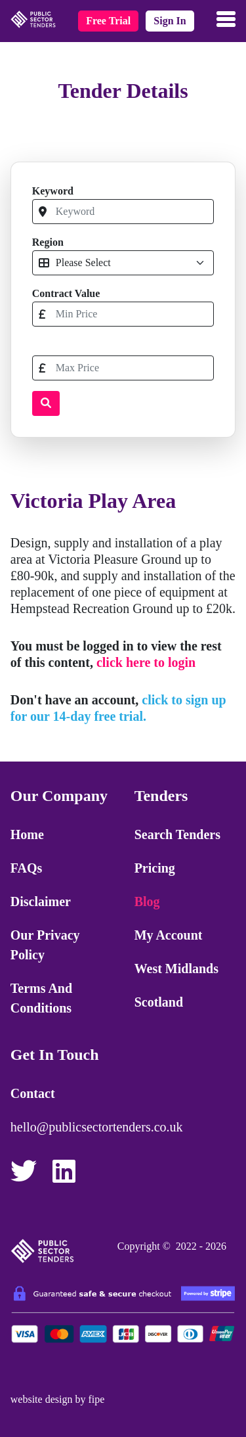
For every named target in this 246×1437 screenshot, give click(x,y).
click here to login (145, 662)
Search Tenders (177, 834)
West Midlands (176, 968)
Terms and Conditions (41, 998)
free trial (108, 20)
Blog (147, 901)
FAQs (26, 868)
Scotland (158, 1002)
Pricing (154, 868)
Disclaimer (40, 901)
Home (27, 834)
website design (41, 1399)
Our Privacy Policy (45, 945)
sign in (170, 20)
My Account (168, 935)
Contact (32, 1093)
